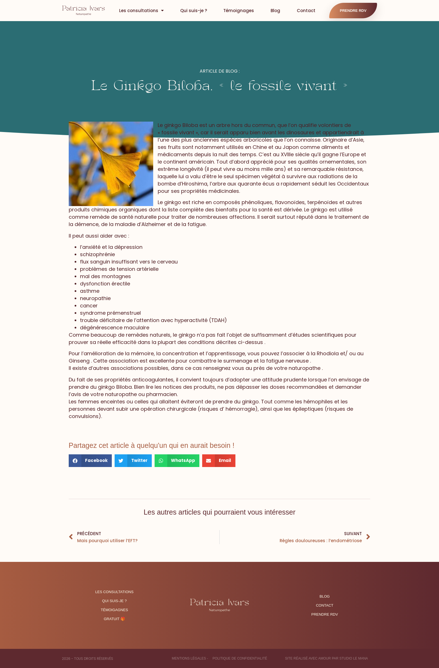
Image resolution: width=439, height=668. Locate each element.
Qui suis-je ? (193, 11)
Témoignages (238, 11)
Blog (275, 11)
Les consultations (141, 10)
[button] (90, 460)
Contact (306, 11)
